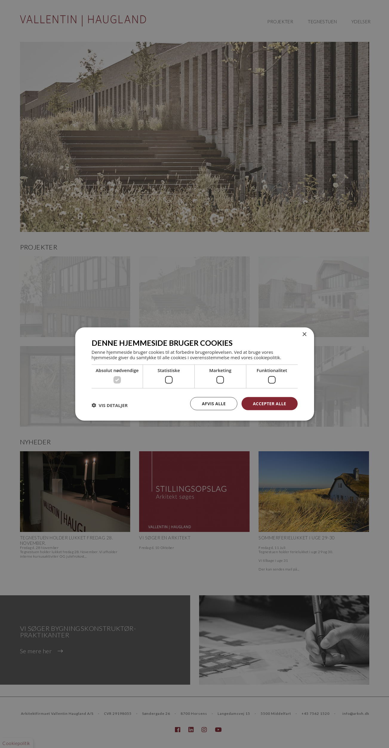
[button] (110, 405)
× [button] (304, 334)
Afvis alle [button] (214, 403)
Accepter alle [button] (269, 403)
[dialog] (194, 374)
